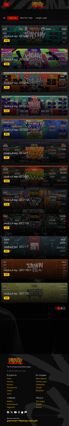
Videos (9, 390)
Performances (12, 404)
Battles (10, 401)
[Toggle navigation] (6, 4)
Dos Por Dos (26, 18)
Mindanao (40, 390)
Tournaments (12, 387)
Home (9, 378)
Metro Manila (41, 378)
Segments (11, 407)
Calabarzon (40, 384)
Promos (39, 407)
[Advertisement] (34, 337)
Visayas (39, 387)
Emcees (10, 384)
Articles (10, 381)
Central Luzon (41, 381)
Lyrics (9, 393)
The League (40, 401)
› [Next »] (64, 308)
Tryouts (39, 404)
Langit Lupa (41, 18)
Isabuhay (13, 18)
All (4, 18)
